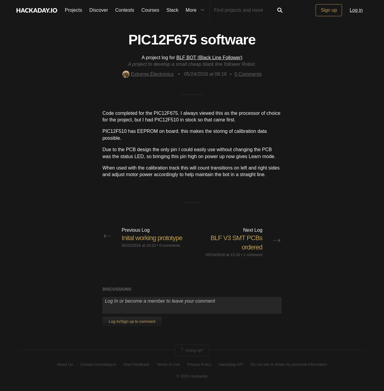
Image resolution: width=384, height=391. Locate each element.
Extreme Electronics (148, 74)
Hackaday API (231, 364)
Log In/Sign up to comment (132, 321)
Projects (73, 10)
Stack (172, 10)
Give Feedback (136, 364)
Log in (356, 10)
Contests (124, 10)
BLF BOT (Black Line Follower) (209, 57)
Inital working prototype (152, 238)
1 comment (252, 254)
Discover (98, 10)
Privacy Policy (199, 364)
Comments (248, 74)
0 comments (169, 245)
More (196, 10)
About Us (65, 364)
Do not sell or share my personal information (288, 364)
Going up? (192, 350)
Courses (150, 10)
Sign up (329, 10)
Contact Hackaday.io (98, 364)
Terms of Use (168, 364)
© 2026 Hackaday (192, 376)
